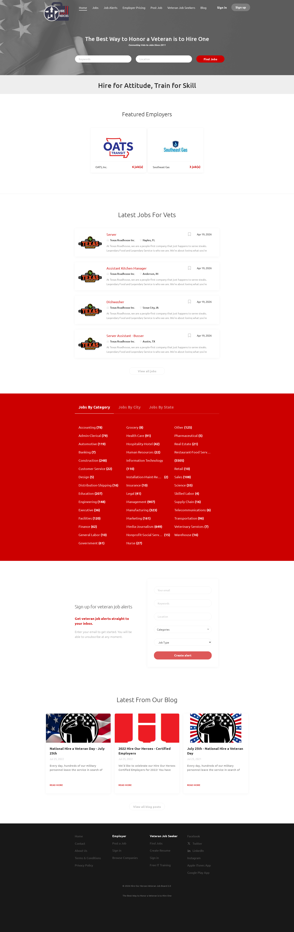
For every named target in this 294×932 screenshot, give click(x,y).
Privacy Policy (84, 865)
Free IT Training (160, 865)
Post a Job (119, 843)
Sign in (222, 7)
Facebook (193, 836)
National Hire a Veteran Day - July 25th (77, 750)
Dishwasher (115, 302)
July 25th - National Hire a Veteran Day (215, 750)
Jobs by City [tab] (129, 407)
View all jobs (147, 371)
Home (79, 836)
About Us (81, 850)
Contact (80, 843)
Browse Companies (125, 857)
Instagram (194, 858)
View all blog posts (147, 807)
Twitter (197, 843)
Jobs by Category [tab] (94, 407)
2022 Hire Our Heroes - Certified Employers (144, 750)
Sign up (241, 7)
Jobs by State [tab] (161, 407)
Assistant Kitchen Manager (126, 268)
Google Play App (198, 872)
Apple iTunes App (199, 865)
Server (111, 234)
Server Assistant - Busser (125, 336)
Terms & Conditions (88, 858)
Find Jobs (210, 59)
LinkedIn (198, 850)
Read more (56, 785)
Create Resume (160, 850)
